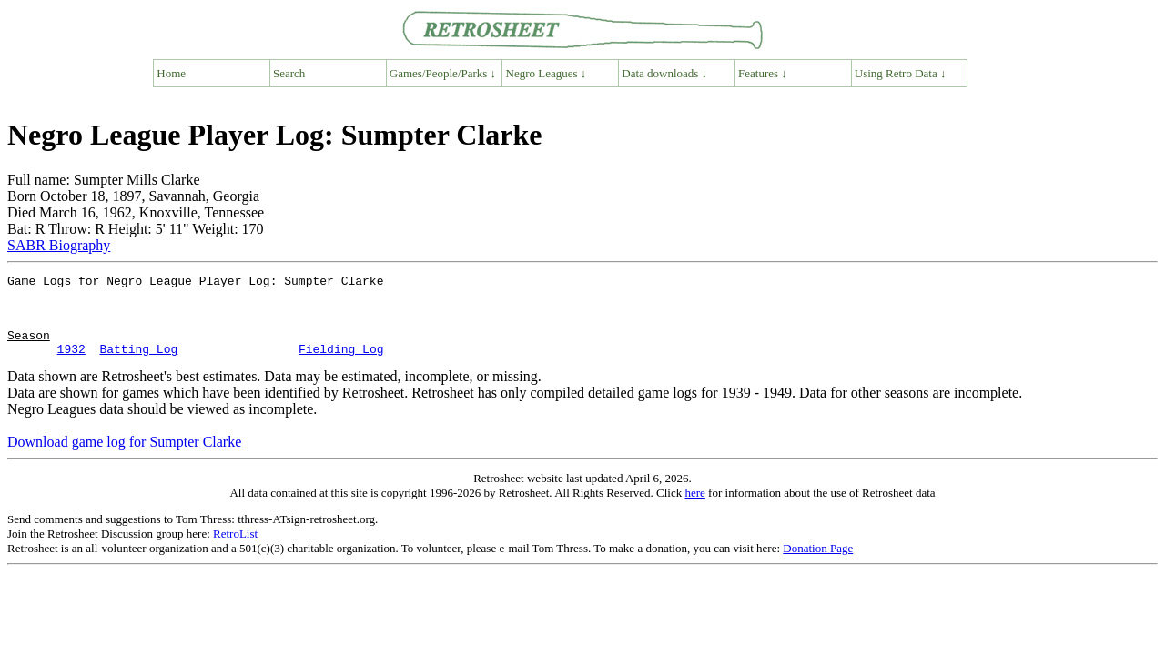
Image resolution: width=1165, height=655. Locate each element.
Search (289, 73)
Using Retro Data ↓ (901, 73)
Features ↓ (762, 73)
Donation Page (818, 564)
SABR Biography (58, 245)
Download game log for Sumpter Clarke (124, 458)
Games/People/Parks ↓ (443, 73)
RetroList (235, 550)
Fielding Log (341, 365)
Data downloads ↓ (664, 73)
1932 (71, 365)
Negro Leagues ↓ (546, 73)
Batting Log (138, 365)
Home (171, 73)
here (694, 509)
